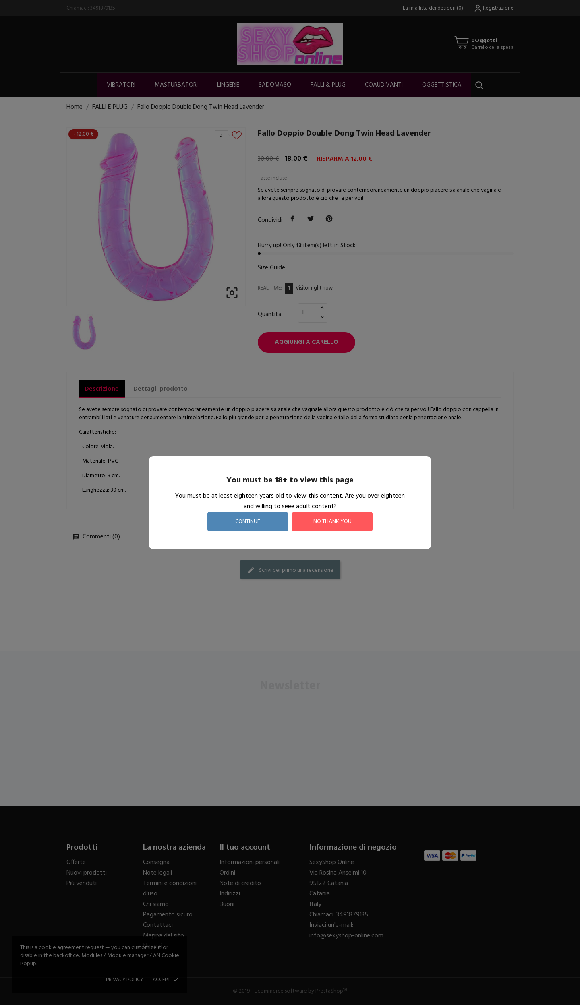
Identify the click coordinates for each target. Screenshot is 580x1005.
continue (247, 521)
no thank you (332, 521)
